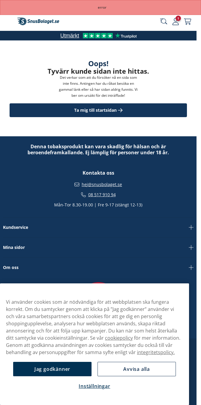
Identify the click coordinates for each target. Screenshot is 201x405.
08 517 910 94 (102, 194)
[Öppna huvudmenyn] (9, 21)
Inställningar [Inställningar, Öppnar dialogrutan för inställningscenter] (94, 386)
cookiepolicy (119, 338)
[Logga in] (175, 21)
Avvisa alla (136, 369)
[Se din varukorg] (187, 21)
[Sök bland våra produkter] (163, 21)
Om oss (98, 267)
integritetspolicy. (156, 352)
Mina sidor (98, 247)
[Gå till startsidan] (38, 21)
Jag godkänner (52, 369)
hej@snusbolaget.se (102, 184)
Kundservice (98, 227)
